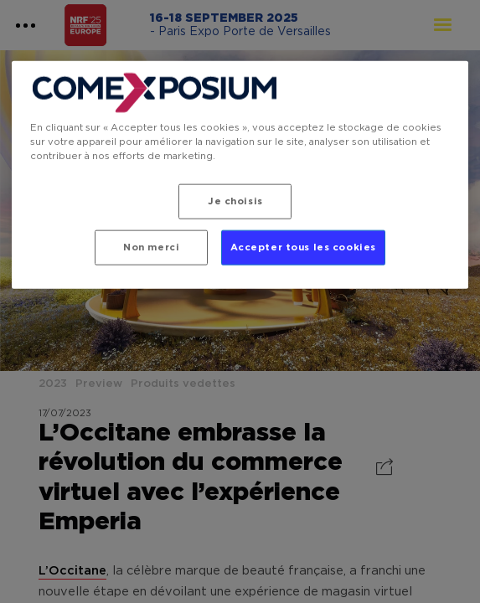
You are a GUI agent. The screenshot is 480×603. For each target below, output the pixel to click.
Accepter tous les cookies (303, 247)
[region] (239, 175)
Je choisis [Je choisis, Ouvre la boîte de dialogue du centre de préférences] (235, 201)
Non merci (151, 247)
